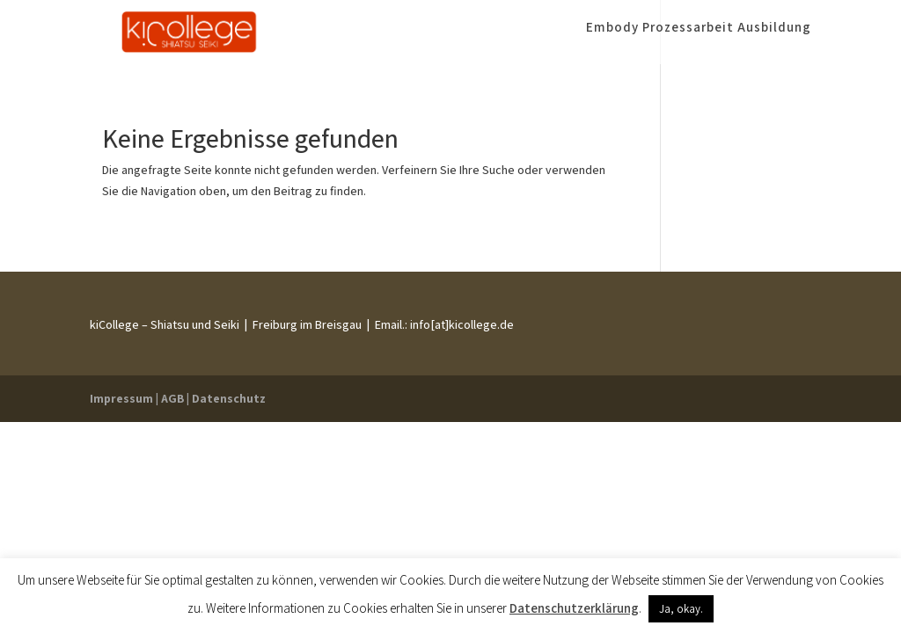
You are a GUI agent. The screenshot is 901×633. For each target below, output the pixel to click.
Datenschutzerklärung (574, 608)
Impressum (121, 398)
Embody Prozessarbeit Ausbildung (698, 38)
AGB (172, 398)
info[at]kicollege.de (460, 324)
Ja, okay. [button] (681, 608)
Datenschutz (229, 398)
